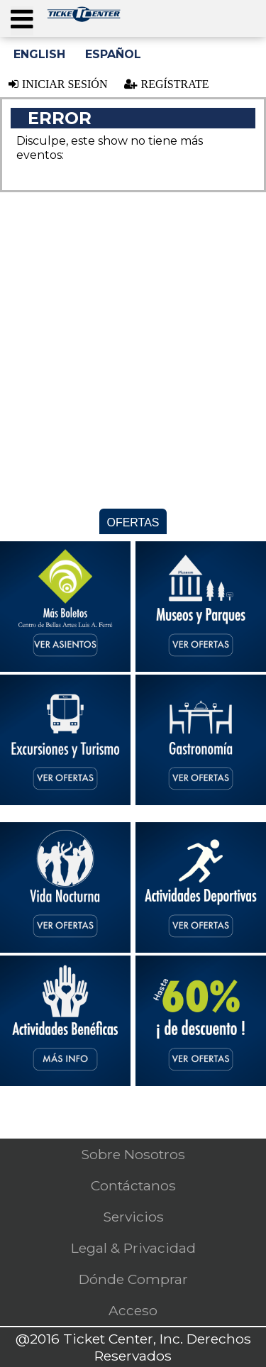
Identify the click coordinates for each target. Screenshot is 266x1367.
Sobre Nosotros (133, 1154)
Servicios (133, 1216)
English (39, 54)
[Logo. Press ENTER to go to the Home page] (83, 18)
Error (60, 118)
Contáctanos (133, 1185)
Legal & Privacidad (133, 1247)
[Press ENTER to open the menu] (22, 20)
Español (113, 54)
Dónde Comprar (133, 1279)
